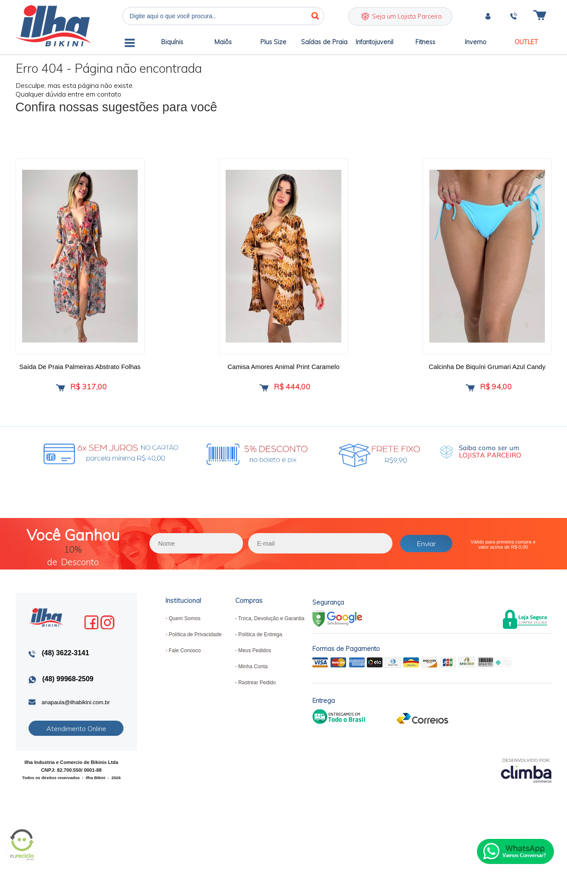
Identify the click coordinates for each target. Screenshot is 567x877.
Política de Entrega (260, 644)
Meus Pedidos (254, 660)
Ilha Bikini (53, 25)
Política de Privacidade (194, 644)
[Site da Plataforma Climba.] (526, 780)
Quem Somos (184, 628)
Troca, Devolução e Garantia (271, 628)
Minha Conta (253, 676)
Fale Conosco (184, 660)
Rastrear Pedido (257, 692)
